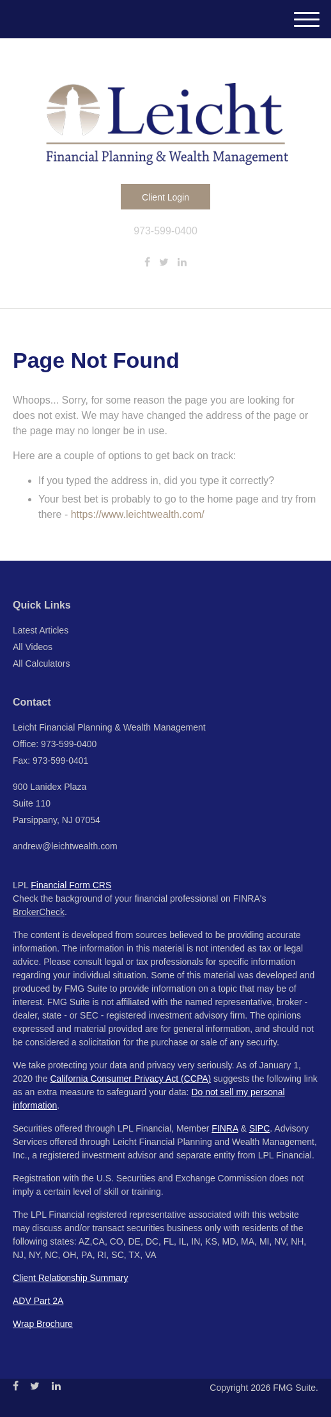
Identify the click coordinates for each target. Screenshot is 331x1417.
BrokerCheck (39, 912)
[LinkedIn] (182, 262)
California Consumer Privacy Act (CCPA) (130, 1078)
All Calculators (41, 663)
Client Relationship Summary (70, 1278)
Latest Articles (40, 630)
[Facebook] (147, 262)
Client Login (165, 197)
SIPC (259, 1128)
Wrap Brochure (43, 1324)
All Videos (32, 647)
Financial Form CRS (71, 885)
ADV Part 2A (38, 1301)
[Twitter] (164, 262)
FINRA (225, 1128)
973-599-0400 (165, 230)
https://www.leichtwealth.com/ (137, 514)
